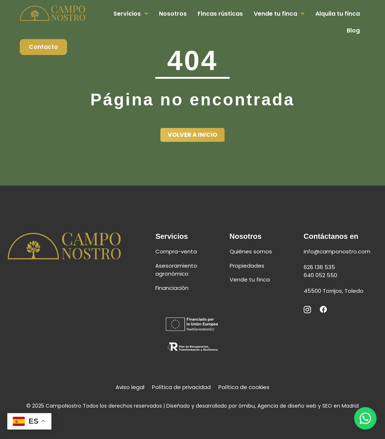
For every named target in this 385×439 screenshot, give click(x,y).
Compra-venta (176, 251)
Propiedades (247, 265)
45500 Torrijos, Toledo (333, 291)
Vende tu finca (250, 279)
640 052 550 (321, 275)
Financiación (171, 288)
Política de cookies (243, 387)
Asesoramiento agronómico (176, 270)
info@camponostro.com (337, 251)
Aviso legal (130, 387)
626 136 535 (320, 267)
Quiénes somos (251, 251)
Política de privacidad (181, 387)
